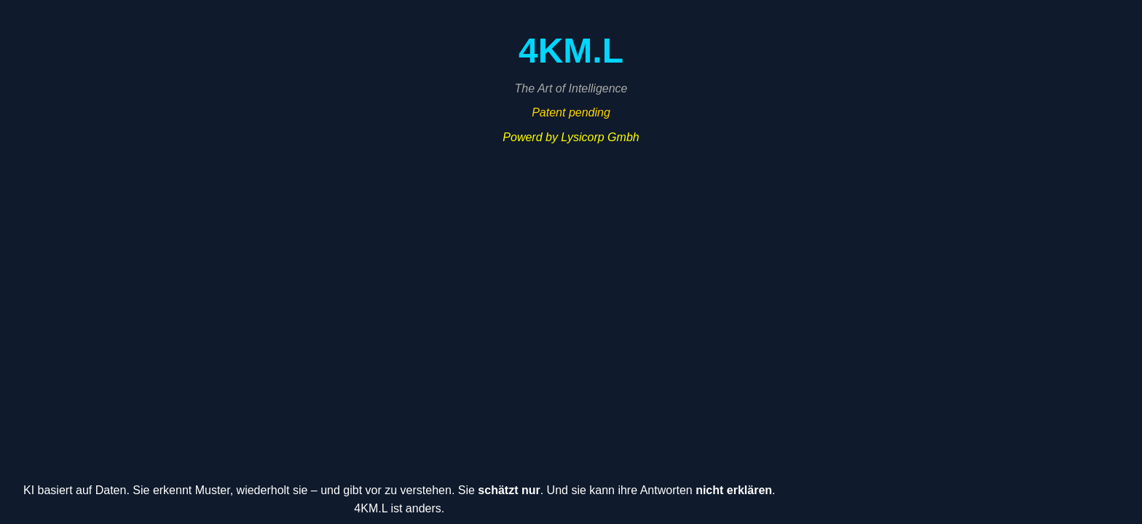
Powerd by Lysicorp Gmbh (571, 137)
